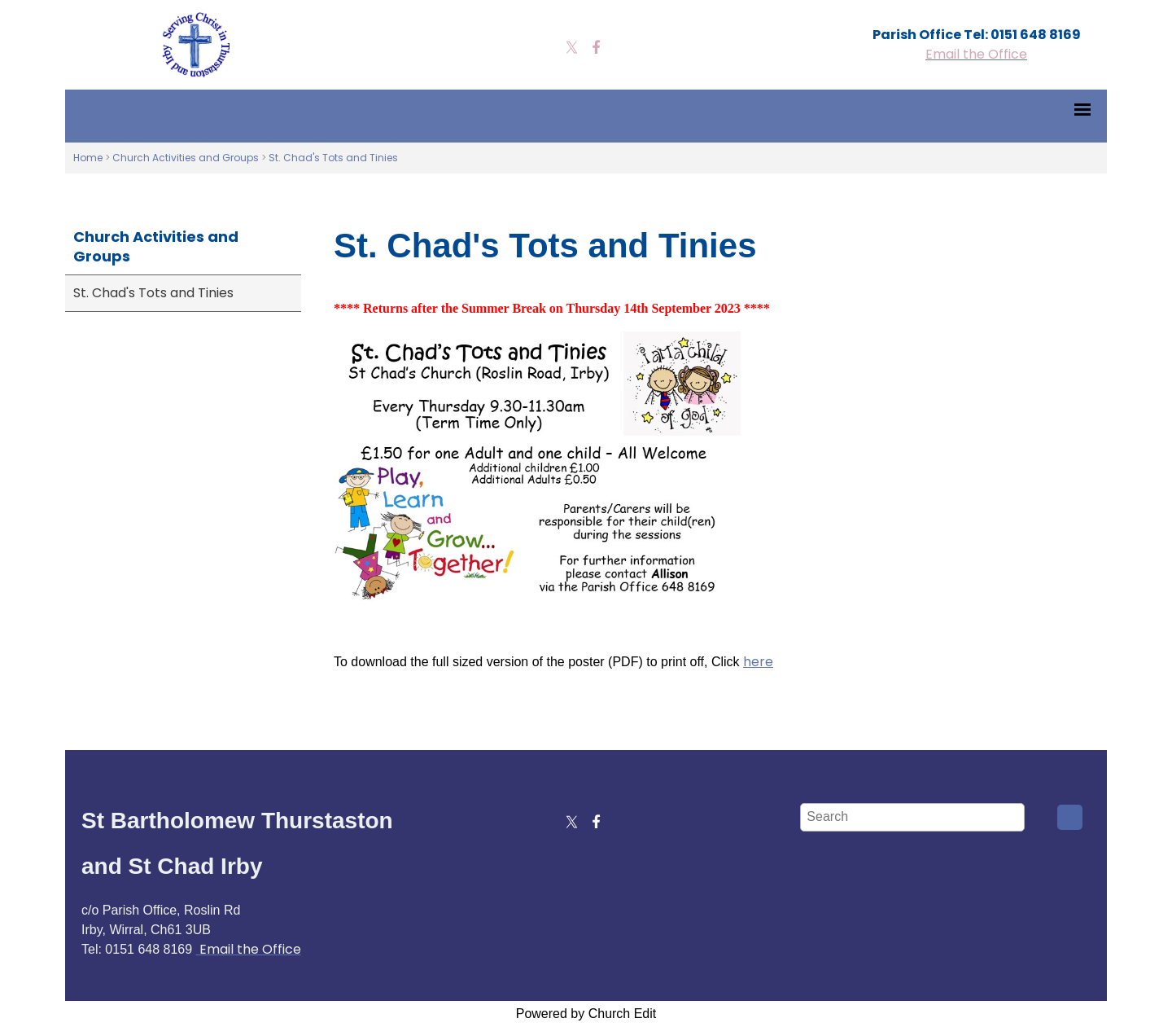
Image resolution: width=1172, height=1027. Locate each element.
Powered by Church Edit (586, 1013)
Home (88, 158)
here (758, 661)
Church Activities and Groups (185, 158)
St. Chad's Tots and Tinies (333, 158)
